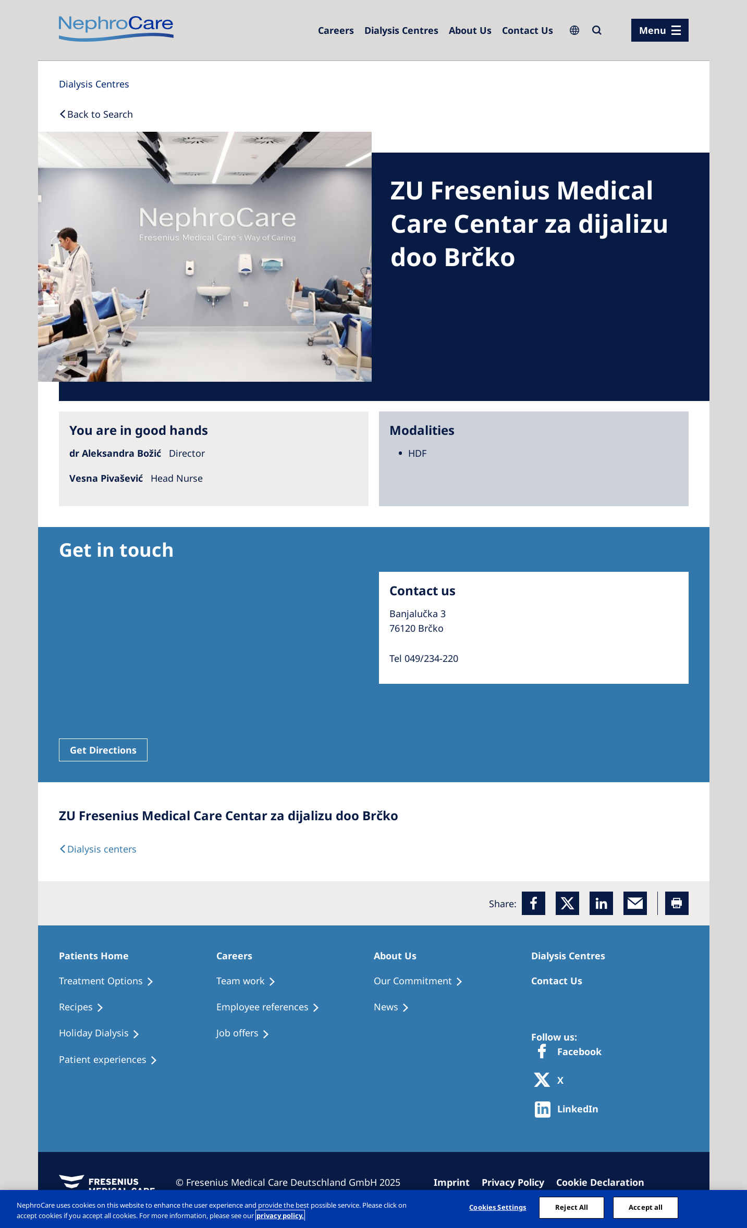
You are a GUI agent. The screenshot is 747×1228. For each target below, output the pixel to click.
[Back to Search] (96, 114)
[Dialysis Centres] (401, 30)
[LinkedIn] (601, 903)
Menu (652, 30)
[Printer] (677, 903)
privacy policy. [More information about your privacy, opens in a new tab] (280, 1215)
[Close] (730, 1207)
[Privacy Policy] (518, 1182)
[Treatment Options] (111, 981)
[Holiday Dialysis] (104, 1033)
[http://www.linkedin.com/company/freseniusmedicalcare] (569, 1109)
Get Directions (103, 750)
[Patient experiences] (113, 1060)
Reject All (571, 1207)
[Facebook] (533, 903)
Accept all (646, 1207)
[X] (552, 1081)
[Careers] (336, 30)
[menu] (660, 30)
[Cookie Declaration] (605, 1182)
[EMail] (635, 903)
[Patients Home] (98, 955)
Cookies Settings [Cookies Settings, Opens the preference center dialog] (497, 1207)
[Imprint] (456, 1182)
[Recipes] (86, 1007)
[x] (567, 903)
